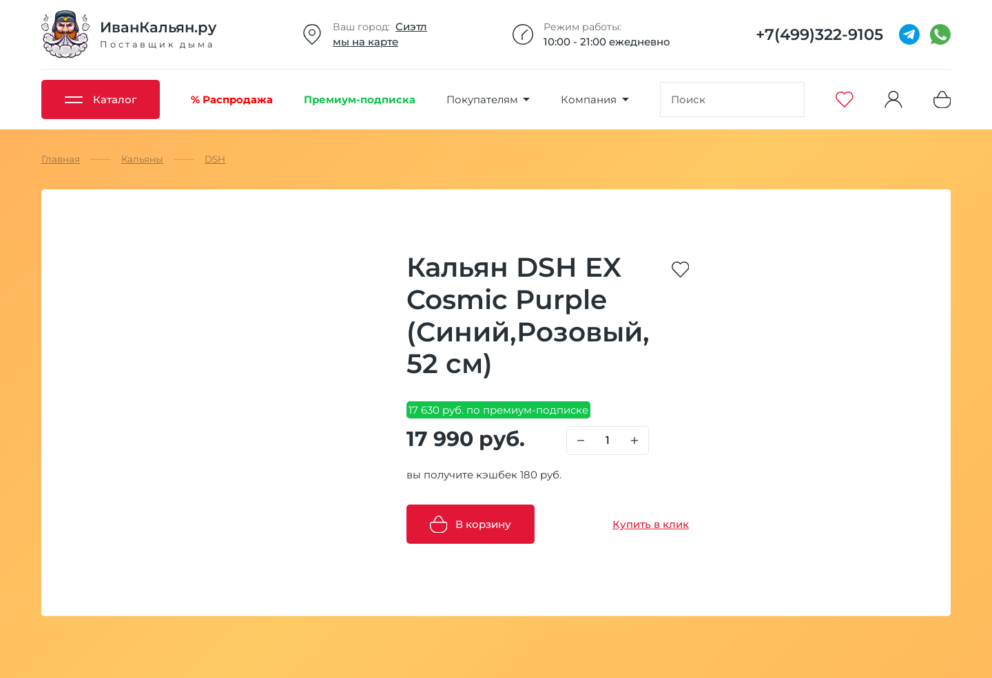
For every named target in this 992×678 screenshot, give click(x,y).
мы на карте (365, 41)
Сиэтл (411, 26)
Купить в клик (650, 524)
